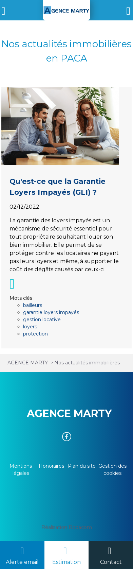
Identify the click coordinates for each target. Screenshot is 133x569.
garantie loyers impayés (51, 312)
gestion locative (42, 319)
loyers (30, 327)
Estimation (66, 562)
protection (35, 334)
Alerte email (22, 562)
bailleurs (32, 305)
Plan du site (82, 466)
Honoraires (51, 466)
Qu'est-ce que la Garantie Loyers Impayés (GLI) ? (67, 225)
